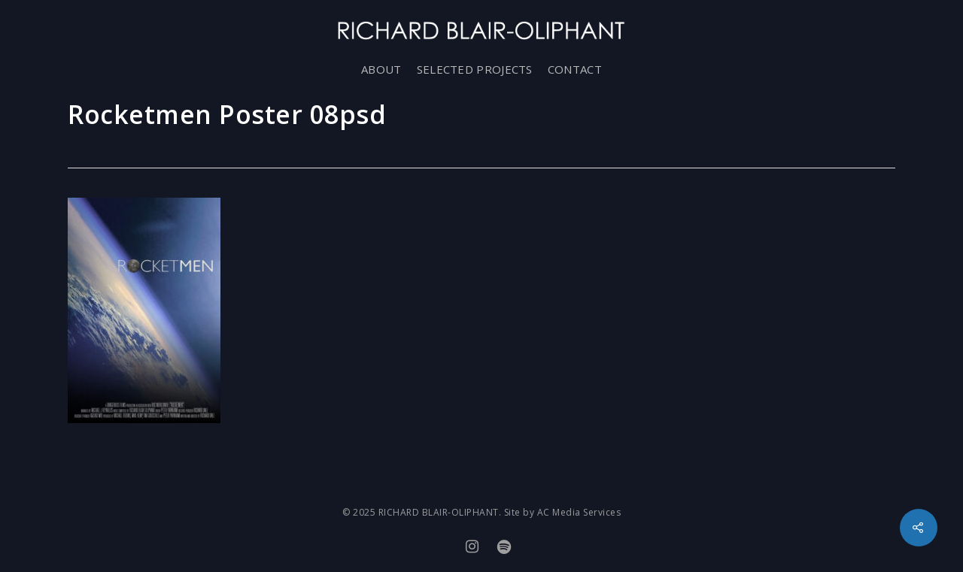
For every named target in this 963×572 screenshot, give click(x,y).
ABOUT (381, 69)
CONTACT (575, 69)
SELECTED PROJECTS (475, 69)
